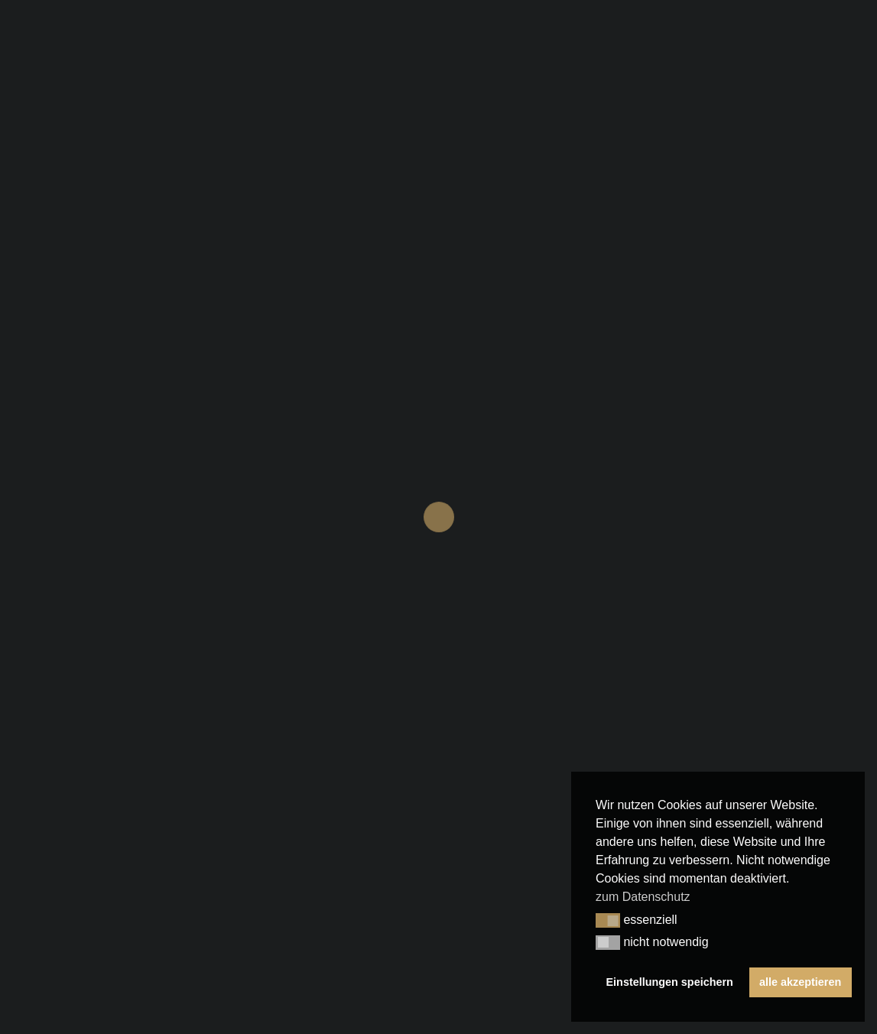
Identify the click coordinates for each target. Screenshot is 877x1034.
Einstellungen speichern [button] (669, 982)
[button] (608, 920)
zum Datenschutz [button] (643, 896)
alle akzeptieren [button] (800, 982)
